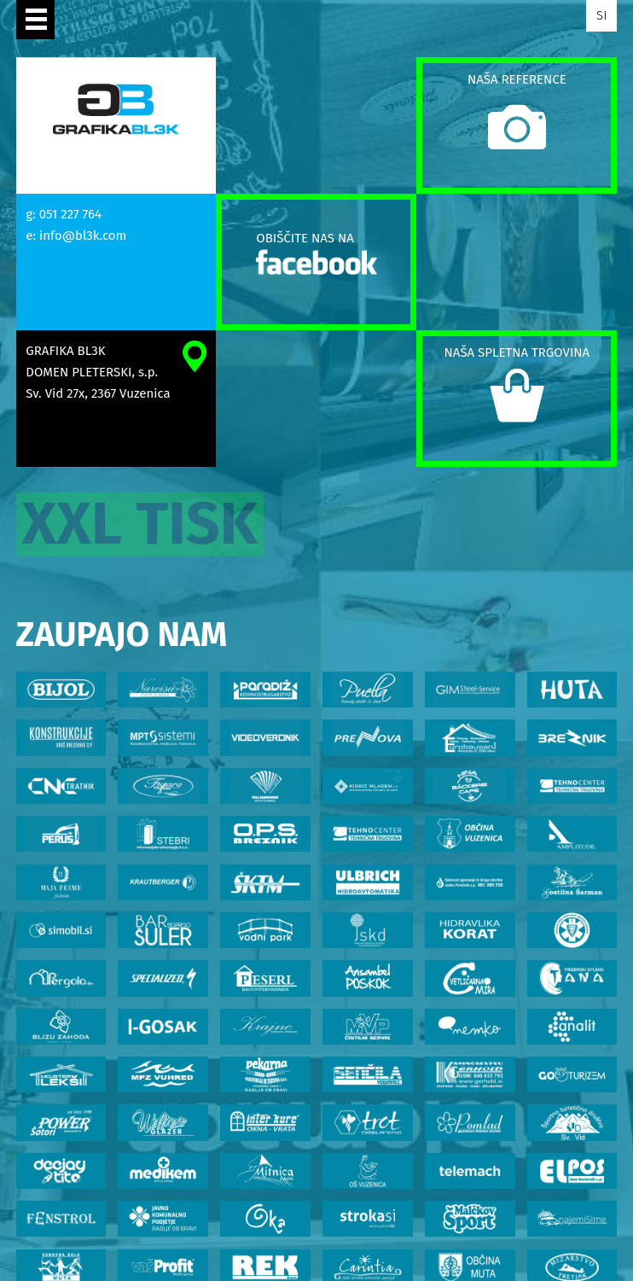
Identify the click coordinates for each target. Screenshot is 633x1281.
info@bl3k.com (82, 235)
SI (601, 15)
